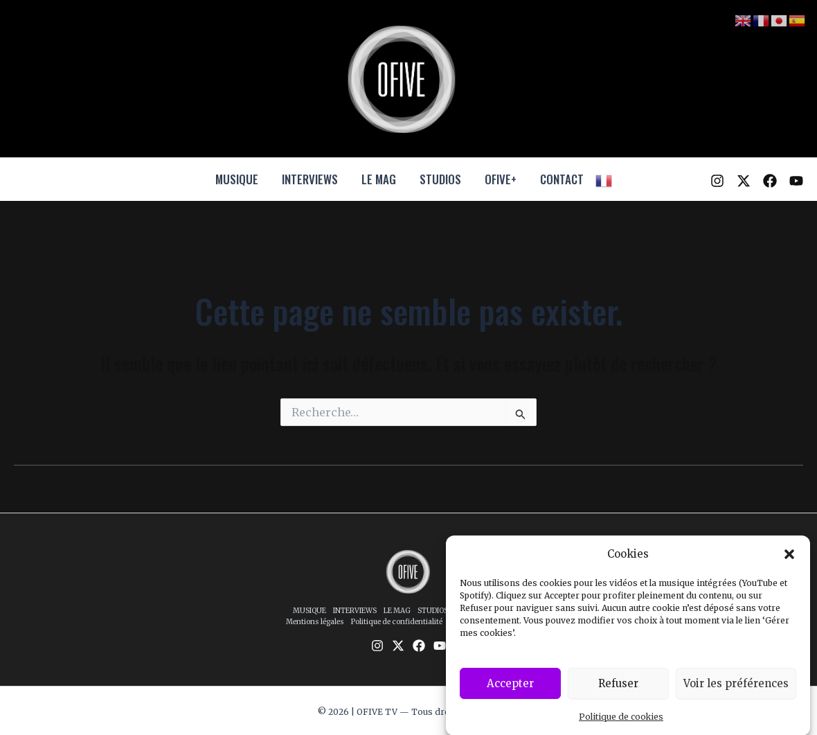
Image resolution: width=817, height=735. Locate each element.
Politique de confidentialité (396, 621)
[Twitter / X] (744, 181)
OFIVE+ (501, 179)
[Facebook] (770, 181)
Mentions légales (315, 621)
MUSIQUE (236, 179)
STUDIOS (440, 179)
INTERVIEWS (310, 179)
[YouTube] (796, 181)
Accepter (510, 691)
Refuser (618, 691)
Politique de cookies (621, 725)
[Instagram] (717, 181)
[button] (789, 563)
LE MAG (378, 179)
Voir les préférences (736, 691)
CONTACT (562, 179)
